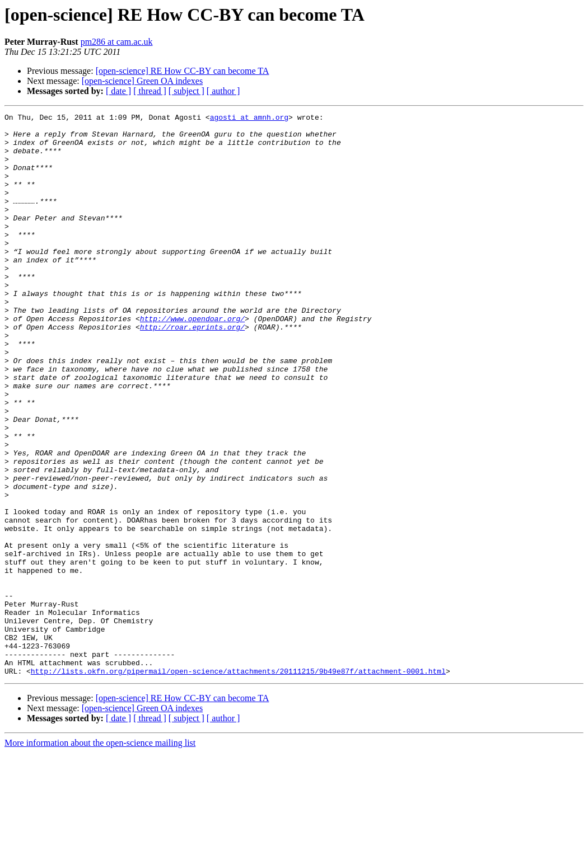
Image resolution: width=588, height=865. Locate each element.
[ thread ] (149, 91)
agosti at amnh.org (249, 119)
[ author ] (223, 91)
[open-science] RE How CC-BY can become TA (182, 71)
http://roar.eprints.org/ (192, 370)
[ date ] (118, 91)
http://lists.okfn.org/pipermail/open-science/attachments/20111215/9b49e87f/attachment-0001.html (238, 783)
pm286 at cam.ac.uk (117, 41)
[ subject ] (186, 91)
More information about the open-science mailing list (99, 855)
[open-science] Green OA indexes (142, 81)
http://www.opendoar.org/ (192, 360)
